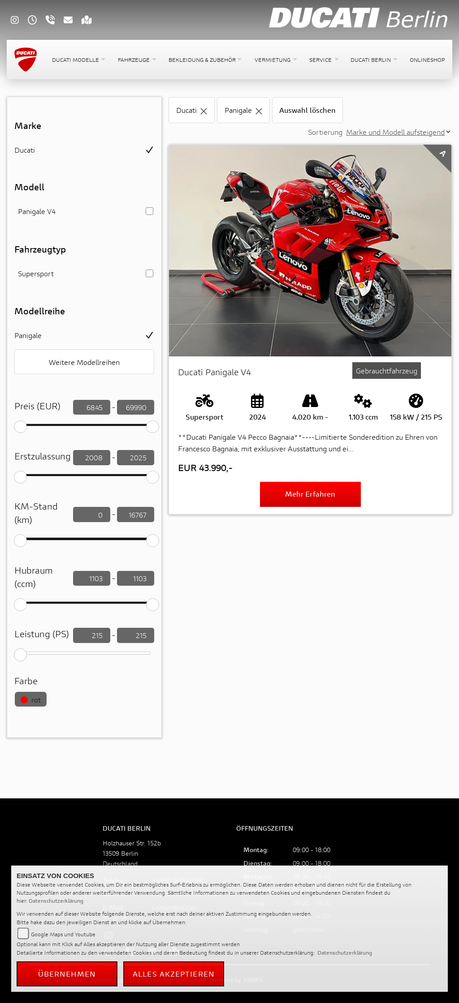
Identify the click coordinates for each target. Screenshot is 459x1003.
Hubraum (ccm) (33, 577)
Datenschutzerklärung (56, 900)
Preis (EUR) (37, 406)
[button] (77, 59)
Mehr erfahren (310, 493)
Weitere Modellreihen (84, 362)
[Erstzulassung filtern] (91, 457)
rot (31, 699)
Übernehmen (67, 973)
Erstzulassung (42, 456)
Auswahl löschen (307, 110)
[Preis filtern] (91, 407)
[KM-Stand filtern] (91, 514)
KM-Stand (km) (36, 513)
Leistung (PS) (41, 634)
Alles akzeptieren (174, 973)
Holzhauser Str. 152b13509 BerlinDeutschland (132, 853)
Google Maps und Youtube (63, 934)
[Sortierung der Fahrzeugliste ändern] (398, 132)
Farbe (26, 681)
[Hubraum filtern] (91, 578)
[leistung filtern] (91, 635)
